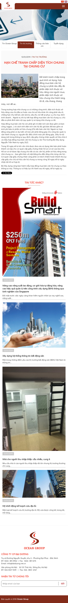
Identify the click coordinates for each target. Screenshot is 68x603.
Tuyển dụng (58, 43)
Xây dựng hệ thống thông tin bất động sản (23, 356)
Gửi (62, 583)
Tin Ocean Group (9, 43)
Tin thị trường (26, 43)
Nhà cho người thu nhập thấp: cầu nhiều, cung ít (26, 459)
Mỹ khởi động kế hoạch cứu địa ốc (19, 506)
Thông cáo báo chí (42, 44)
